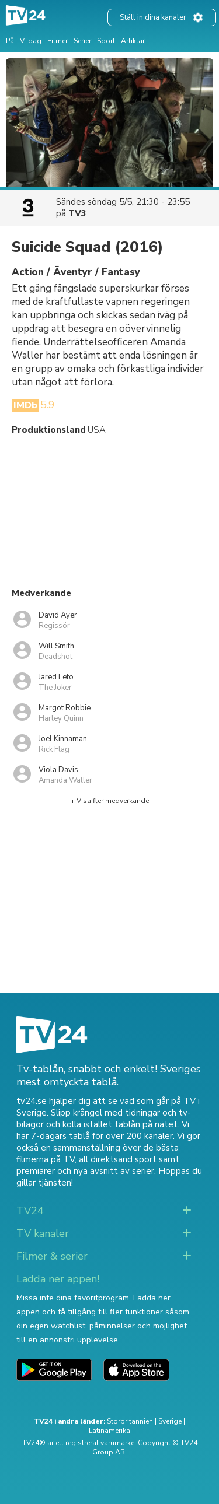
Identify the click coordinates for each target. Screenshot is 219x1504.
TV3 (77, 213)
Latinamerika (109, 1430)
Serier (82, 40)
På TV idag (23, 40)
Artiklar (133, 40)
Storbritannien (130, 1421)
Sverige (170, 1421)
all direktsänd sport (118, 1159)
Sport (106, 40)
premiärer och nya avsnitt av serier (85, 1171)
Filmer (57, 40)
